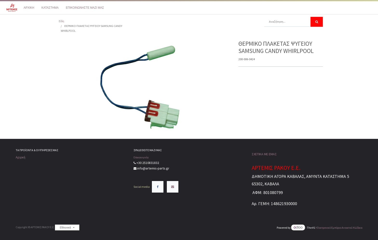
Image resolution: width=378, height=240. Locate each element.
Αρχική (20, 157)
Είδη (61, 21)
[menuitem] (29, 8)
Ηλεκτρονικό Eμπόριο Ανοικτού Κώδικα (339, 227)
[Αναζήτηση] (316, 22)
